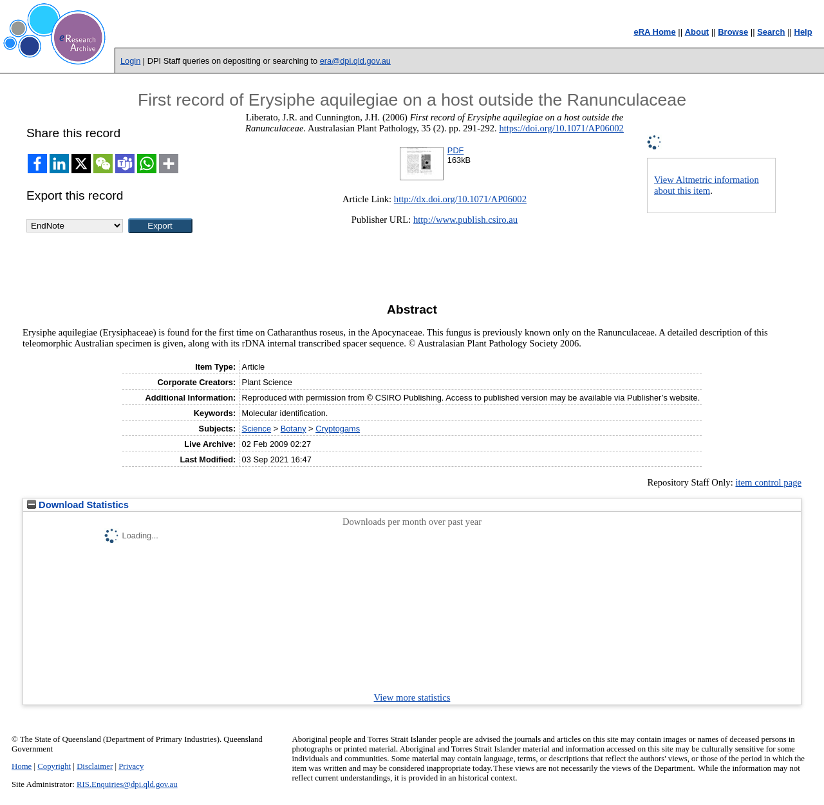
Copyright (54, 766)
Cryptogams (337, 428)
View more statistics (412, 697)
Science (257, 428)
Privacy (131, 766)
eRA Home (654, 32)
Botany (293, 428)
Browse (733, 32)
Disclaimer (95, 766)
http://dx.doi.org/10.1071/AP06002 (460, 199)
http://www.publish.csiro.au (465, 219)
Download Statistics (78, 505)
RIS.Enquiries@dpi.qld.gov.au (127, 784)
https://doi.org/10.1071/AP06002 (561, 128)
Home (22, 766)
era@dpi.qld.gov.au (355, 61)
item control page (768, 482)
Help (803, 32)
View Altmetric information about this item (706, 185)
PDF (455, 150)
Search (771, 32)
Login (130, 61)
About (697, 32)
